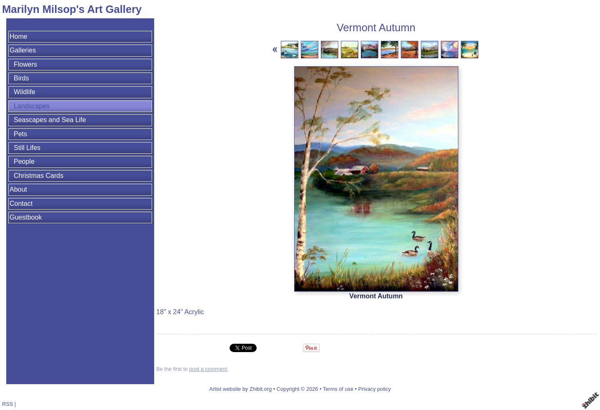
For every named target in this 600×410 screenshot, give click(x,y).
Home (19, 36)
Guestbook (26, 217)
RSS (7, 404)
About (18, 189)
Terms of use (338, 389)
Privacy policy (374, 389)
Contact (21, 203)
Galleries (23, 50)
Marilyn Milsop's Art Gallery (72, 9)
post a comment (208, 369)
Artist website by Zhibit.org (240, 389)
